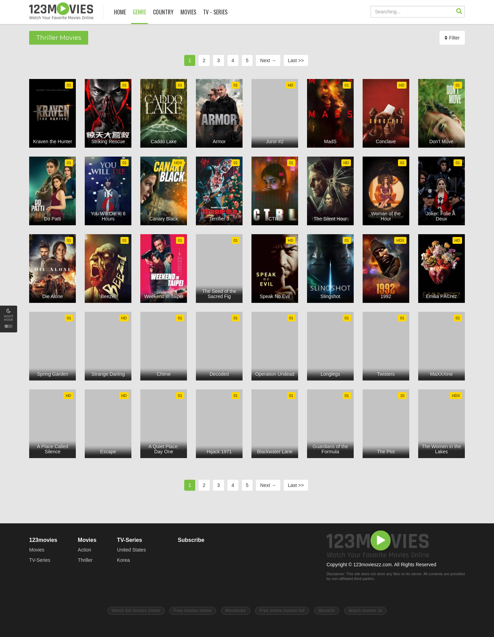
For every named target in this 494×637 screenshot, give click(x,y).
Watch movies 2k (365, 610)
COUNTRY (163, 12)
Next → (268, 60)
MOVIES (188, 12)
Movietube (235, 610)
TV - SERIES (215, 12)
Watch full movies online (136, 610)
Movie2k (326, 610)
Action (84, 550)
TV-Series (39, 560)
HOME (120, 12)
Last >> (296, 60)
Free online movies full (282, 610)
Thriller (85, 560)
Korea (123, 560)
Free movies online (192, 610)
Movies (36, 550)
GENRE (139, 12)
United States (131, 550)
